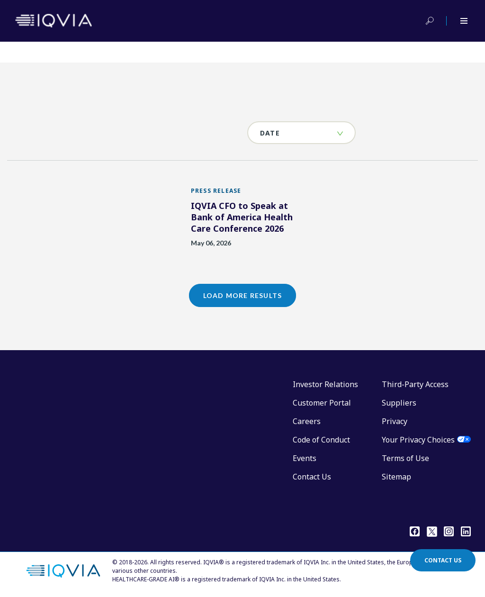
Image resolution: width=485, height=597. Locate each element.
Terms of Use (405, 458)
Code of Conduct (321, 439)
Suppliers (399, 403)
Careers (307, 421)
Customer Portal (322, 403)
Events (304, 458)
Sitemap (396, 476)
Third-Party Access (415, 384)
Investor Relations (325, 384)
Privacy (394, 421)
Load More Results (242, 295)
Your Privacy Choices (418, 439)
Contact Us (312, 476)
